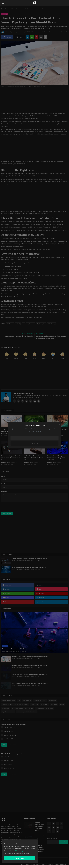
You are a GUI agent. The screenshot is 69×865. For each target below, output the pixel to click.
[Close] (59, 424)
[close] (36, 841)
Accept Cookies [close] (19, 858)
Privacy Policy (19, 851)
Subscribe (35, 443)
